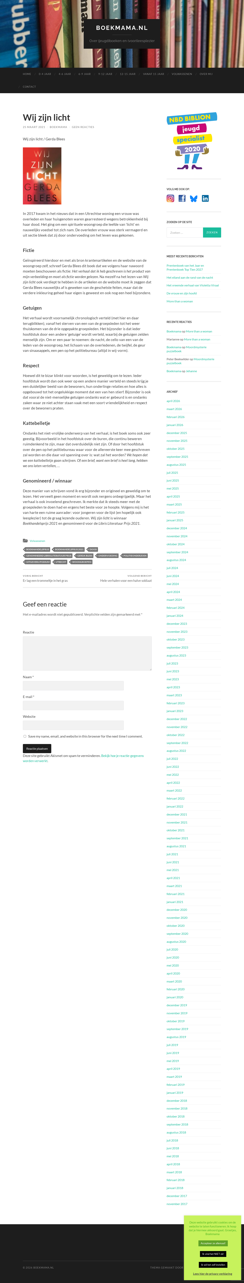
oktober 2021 (176, 830)
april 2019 (173, 1068)
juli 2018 (172, 1140)
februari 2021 (176, 893)
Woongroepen (81, 561)
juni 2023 (173, 671)
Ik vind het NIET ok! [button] (213, 1253)
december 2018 (177, 1100)
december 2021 (177, 814)
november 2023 (177, 631)
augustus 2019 (176, 1037)
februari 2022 (176, 798)
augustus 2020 (176, 941)
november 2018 (177, 1108)
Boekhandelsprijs (37, 549)
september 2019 (177, 1029)
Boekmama (58, 127)
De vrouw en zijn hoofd (182, 293)
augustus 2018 (176, 1132)
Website (29, 717)
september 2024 (177, 552)
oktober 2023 (176, 639)
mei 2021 (173, 870)
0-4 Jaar (45, 74)
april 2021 (173, 878)
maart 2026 (174, 409)
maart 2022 (174, 790)
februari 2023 (176, 703)
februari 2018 (176, 1180)
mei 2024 (173, 583)
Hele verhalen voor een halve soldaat (126, 578)
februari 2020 (176, 989)
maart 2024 (174, 599)
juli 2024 (172, 568)
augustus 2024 (176, 560)
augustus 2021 (176, 846)
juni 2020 (173, 957)
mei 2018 (173, 1156)
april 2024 (173, 591)
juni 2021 (173, 862)
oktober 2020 (176, 925)
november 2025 (177, 440)
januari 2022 (175, 806)
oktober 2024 (176, 544)
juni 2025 (173, 480)
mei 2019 (173, 1060)
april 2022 (173, 782)
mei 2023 (173, 679)
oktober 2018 (176, 1116)
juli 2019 (172, 1045)
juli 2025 (172, 472)
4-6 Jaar (65, 74)
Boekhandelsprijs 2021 (69, 549)
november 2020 (177, 917)
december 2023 (177, 623)
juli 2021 (172, 854)
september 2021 (177, 838)
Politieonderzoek (135, 555)
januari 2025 (175, 520)
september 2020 (177, 933)
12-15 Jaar (128, 74)
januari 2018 (175, 1188)
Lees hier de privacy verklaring (212, 1273)
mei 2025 (173, 488)
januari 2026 (175, 424)
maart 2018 (174, 1172)
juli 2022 (172, 758)
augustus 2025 (176, 464)
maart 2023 (174, 695)
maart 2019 (174, 1076)
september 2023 (177, 647)
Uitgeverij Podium (38, 561)
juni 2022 (173, 766)
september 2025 (177, 456)
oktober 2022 (176, 735)
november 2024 (177, 536)
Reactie (28, 632)
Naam (28, 677)
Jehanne (191, 371)
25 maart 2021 (34, 127)
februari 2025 (176, 512)
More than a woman (180, 301)
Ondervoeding (107, 555)
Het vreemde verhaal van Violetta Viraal (193, 285)
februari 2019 (176, 1084)
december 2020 (177, 909)
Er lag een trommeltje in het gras (45, 578)
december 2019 (177, 1005)
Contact (29, 86)
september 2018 (177, 1124)
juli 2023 (172, 663)
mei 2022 (173, 774)
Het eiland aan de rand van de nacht (190, 277)
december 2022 (177, 719)
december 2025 (177, 432)
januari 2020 (175, 997)
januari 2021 (175, 901)
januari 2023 (175, 711)
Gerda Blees (84, 555)
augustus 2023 (176, 655)
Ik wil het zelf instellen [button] (213, 1264)
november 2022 (177, 727)
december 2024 (177, 528)
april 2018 (173, 1164)
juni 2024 (173, 576)
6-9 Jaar (85, 74)
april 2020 (173, 973)
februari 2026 (176, 417)
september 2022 (177, 742)
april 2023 (173, 687)
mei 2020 (173, 965)
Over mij (206, 74)
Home (27, 74)
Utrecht (61, 561)
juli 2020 (172, 949)
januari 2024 (175, 615)
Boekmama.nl (122, 27)
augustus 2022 (176, 750)
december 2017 (177, 1196)
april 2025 (173, 496)
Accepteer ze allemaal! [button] (213, 1243)
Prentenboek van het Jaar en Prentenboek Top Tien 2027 (185, 267)
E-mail (28, 697)
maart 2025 (174, 504)
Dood (93, 549)
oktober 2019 (176, 1021)
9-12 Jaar (105, 74)
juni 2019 (173, 1052)
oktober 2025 (176, 448)
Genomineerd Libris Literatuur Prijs (48, 555)
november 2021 (177, 822)
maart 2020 (174, 981)
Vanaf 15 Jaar (153, 74)
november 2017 (177, 1204)
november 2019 (177, 1013)
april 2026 (173, 401)
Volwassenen (182, 74)
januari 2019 (175, 1092)
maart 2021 (174, 886)
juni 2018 (173, 1148)
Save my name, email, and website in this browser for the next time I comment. (85, 736)
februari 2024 (176, 607)
